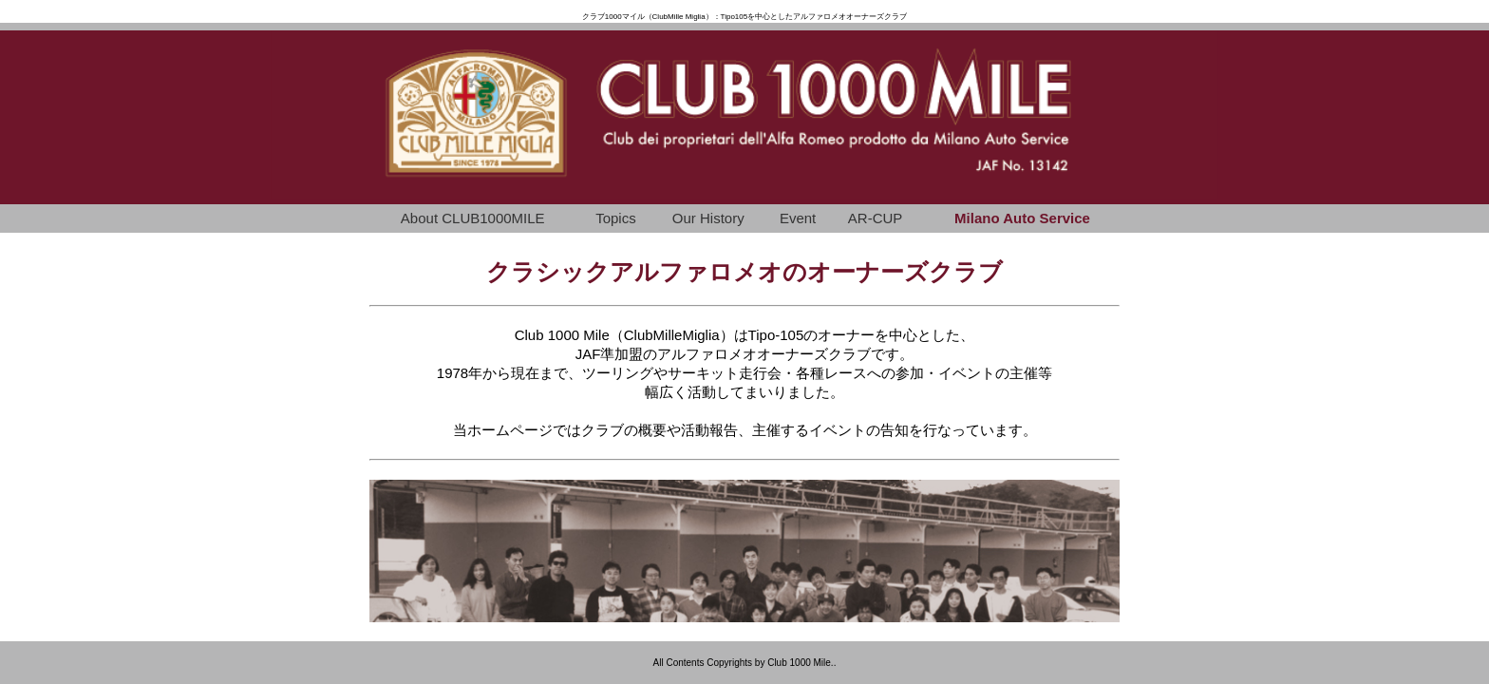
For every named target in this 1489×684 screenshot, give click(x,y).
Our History (708, 218)
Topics (615, 218)
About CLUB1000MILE (473, 218)
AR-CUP (875, 218)
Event (798, 218)
